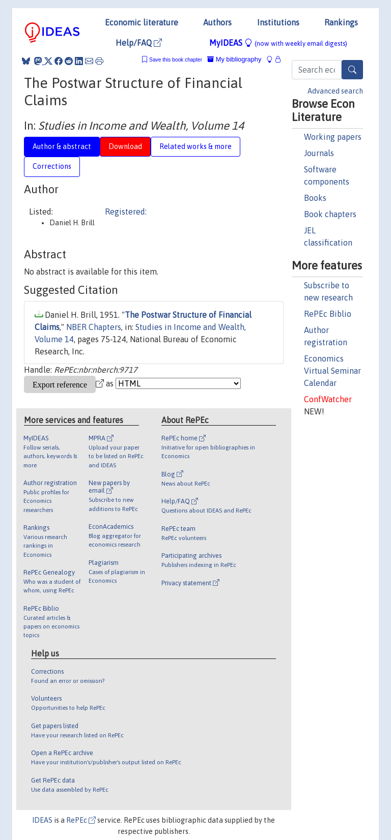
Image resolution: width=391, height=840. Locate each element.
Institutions (278, 22)
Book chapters (330, 214)
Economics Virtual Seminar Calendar (332, 370)
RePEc (81, 820)
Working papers (332, 136)
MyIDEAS (278, 42)
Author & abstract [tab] (62, 146)
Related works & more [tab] (195, 146)
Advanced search (335, 91)
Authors (217, 22)
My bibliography (234, 59)
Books (315, 197)
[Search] (352, 69)
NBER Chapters (93, 327)
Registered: (126, 211)
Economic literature (141, 22)
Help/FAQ (139, 42)
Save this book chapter (175, 60)
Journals (319, 153)
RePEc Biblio (327, 313)
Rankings (341, 22)
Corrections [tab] (52, 166)
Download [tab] (125, 146)
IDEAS (42, 820)
